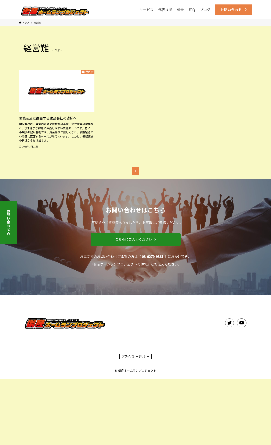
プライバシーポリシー (135, 356)
